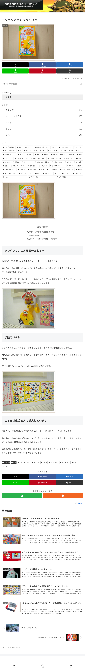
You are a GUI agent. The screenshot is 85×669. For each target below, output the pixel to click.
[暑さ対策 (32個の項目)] (32, 166)
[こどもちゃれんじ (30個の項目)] (9, 169)
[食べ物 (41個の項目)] (79, 158)
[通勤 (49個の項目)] (79, 154)
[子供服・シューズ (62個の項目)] (9, 154)
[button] (69, 70)
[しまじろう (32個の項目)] (43, 166)
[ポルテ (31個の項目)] (71, 166)
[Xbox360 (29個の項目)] (21, 169)
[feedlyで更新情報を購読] (22, 496)
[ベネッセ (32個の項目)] (15, 166)
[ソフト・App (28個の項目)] (52, 169)
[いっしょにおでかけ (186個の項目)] (42, 147)
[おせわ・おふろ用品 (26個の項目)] (67, 169)
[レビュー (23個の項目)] (14, 177)
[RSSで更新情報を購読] (63, 496)
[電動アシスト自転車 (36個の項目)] (42, 162)
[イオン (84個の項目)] (43, 151)
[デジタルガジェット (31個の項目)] (57, 166)
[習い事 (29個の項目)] (42, 169)
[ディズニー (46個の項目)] (7, 158)
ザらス (74, 463)
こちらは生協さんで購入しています (43, 239)
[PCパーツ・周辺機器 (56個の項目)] (25, 154)
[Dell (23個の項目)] (56, 173)
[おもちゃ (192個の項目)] (28, 147)
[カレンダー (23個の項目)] (47, 173)
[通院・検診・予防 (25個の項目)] (9, 173)
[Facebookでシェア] (42, 64)
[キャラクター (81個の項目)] (53, 151)
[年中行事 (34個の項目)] (78, 162)
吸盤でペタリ (34, 235)
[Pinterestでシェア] (42, 70)
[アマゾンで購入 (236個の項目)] (9, 147)
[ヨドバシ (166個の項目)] (78, 147)
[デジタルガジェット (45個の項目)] (22, 158)
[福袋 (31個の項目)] (79, 166)
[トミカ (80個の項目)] (64, 151)
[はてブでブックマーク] (69, 64)
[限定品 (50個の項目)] (72, 154)
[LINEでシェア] (15, 70)
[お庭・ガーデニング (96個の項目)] (31, 151)
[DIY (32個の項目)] (23, 166)
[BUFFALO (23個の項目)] (66, 173)
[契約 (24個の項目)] (37, 173)
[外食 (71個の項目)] (71, 151)
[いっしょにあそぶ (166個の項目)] (65, 147)
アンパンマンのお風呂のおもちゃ (42, 232)
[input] (42, 84)
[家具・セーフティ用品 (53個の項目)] (58, 154)
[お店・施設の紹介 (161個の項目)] (9, 151)
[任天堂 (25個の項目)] (79, 169)
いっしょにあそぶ (24, 463)
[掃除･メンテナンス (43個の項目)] (38, 158)
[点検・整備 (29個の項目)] (32, 169)
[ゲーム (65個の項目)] (79, 151)
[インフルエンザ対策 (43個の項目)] (54, 158)
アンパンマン (53, 463)
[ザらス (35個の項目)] (68, 162)
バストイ (5, 466)
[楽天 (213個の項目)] (19, 147)
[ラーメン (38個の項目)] (7, 162)
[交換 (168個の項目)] (53, 147)
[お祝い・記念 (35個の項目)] (57, 162)
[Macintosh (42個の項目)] (68, 158)
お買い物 (6, 463)
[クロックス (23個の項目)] (77, 173)
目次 (39, 226)
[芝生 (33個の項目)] (5, 166)
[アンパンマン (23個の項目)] (42, 177)
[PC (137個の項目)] (19, 151)
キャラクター (65, 463)
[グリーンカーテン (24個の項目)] (25, 173)
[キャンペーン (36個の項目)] (27, 162)
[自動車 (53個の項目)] (45, 154)
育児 (13, 463)
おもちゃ (35, 463)
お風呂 (44, 463)
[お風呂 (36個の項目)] (16, 162)
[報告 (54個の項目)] (37, 154)
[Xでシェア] (15, 64)
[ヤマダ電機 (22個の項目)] (69, 177)
